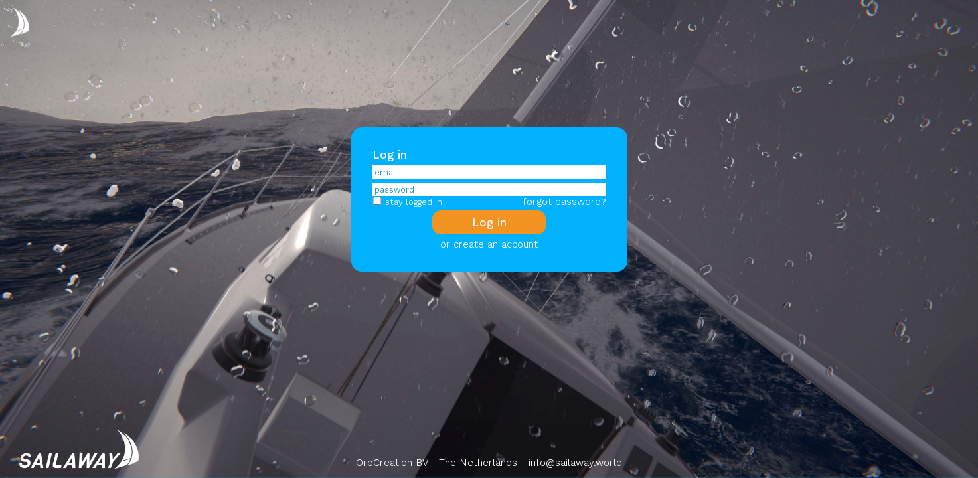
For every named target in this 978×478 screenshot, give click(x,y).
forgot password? (564, 202)
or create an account (489, 244)
